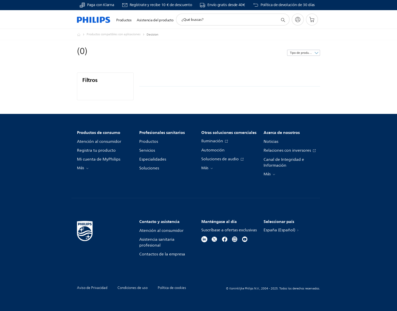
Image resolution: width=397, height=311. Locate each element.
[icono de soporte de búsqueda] (283, 20)
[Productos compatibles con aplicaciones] (117, 34)
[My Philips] (298, 19)
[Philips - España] (82, 34)
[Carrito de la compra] (312, 19)
